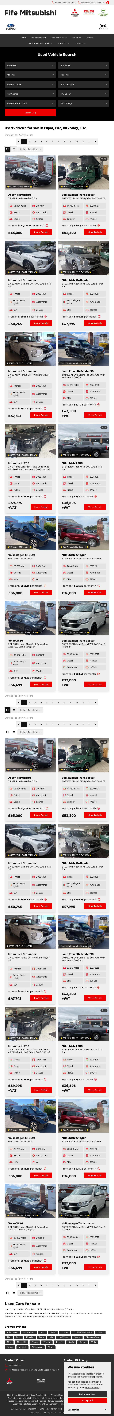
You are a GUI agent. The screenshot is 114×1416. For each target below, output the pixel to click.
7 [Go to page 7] (58, 141)
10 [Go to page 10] (77, 141)
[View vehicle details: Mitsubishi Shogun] (83, 533)
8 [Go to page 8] (64, 141)
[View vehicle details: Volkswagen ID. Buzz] (30, 533)
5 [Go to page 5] (47, 141)
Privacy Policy (50, 1412)
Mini (9, 1342)
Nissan (35, 1342)
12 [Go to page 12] (89, 141)
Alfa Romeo (12, 1332)
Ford (18, 1337)
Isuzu (41, 1337)
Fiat (8, 1337)
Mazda (77, 1337)
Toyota (10, 1347)
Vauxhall (22, 1347)
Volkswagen (37, 1347)
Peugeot (46, 1342)
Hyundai (29, 1337)
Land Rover (63, 1337)
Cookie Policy (35, 1412)
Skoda (71, 1342)
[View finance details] (30, 225)
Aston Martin (28, 1332)
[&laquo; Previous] (18, 141)
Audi (42, 1332)
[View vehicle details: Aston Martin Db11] (30, 172)
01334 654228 (16, 1366)
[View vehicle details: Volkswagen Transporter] (83, 172)
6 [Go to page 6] (52, 141)
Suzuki (83, 1342)
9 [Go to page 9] (70, 141)
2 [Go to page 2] (29, 141)
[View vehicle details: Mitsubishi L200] (30, 441)
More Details (41, 232)
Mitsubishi (21, 1342)
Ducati (100, 1332)
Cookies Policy (93, 1387)
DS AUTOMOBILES (83, 1332)
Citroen (65, 1332)
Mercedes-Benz (92, 1337)
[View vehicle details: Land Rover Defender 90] (83, 349)
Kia (51, 1337)
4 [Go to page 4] (41, 141)
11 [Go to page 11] (83, 141)
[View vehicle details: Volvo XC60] (30, 618)
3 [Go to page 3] (35, 141)
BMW (53, 1332)
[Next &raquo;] (95, 141)
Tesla (93, 1342)
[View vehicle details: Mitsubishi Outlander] (30, 258)
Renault (59, 1342)
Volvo (50, 1347)
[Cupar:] (63, 2)
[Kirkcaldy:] (91, 2)
